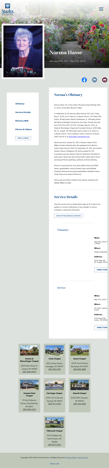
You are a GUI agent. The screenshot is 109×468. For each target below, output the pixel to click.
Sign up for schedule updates (68, 216)
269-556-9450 (29, 372)
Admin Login (54, 463)
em (94, 79)
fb (84, 79)
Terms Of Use (83, 457)
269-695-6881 (79, 369)
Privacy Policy (71, 457)
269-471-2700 (54, 404)
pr (104, 79)
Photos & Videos (23, 129)
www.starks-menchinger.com (79, 137)
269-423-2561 (79, 404)
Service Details (23, 112)
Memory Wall (21, 120)
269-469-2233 (29, 409)
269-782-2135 (54, 369)
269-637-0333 (54, 444)
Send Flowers (23, 138)
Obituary (19, 103)
